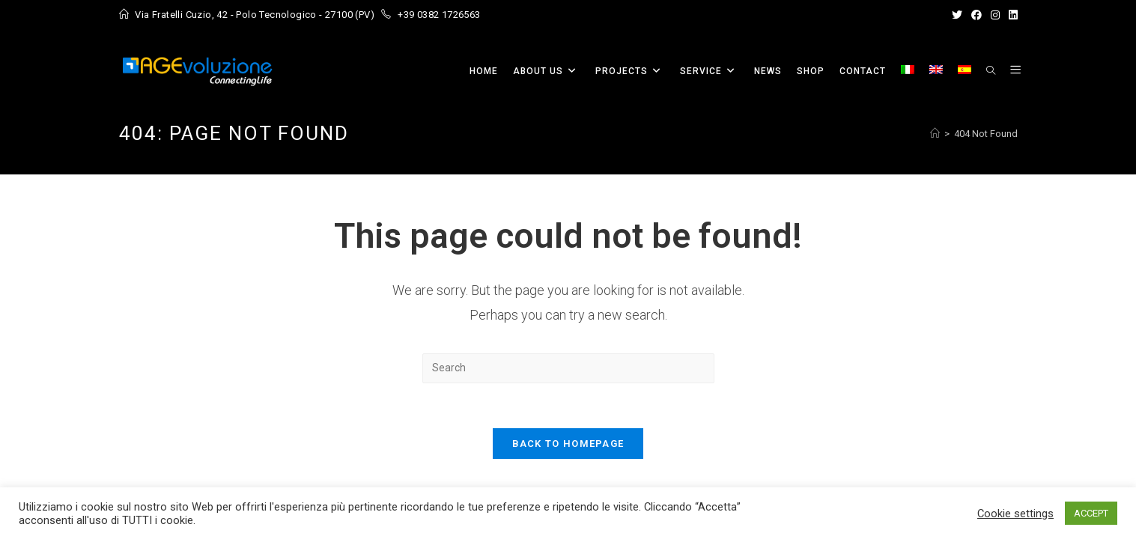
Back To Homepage (568, 443)
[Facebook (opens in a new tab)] (976, 14)
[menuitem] (907, 71)
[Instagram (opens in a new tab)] (995, 14)
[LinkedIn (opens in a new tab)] (1011, 14)
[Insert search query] (568, 368)
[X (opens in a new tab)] (957, 14)
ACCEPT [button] (1091, 513)
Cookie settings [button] (1015, 513)
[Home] (935, 133)
